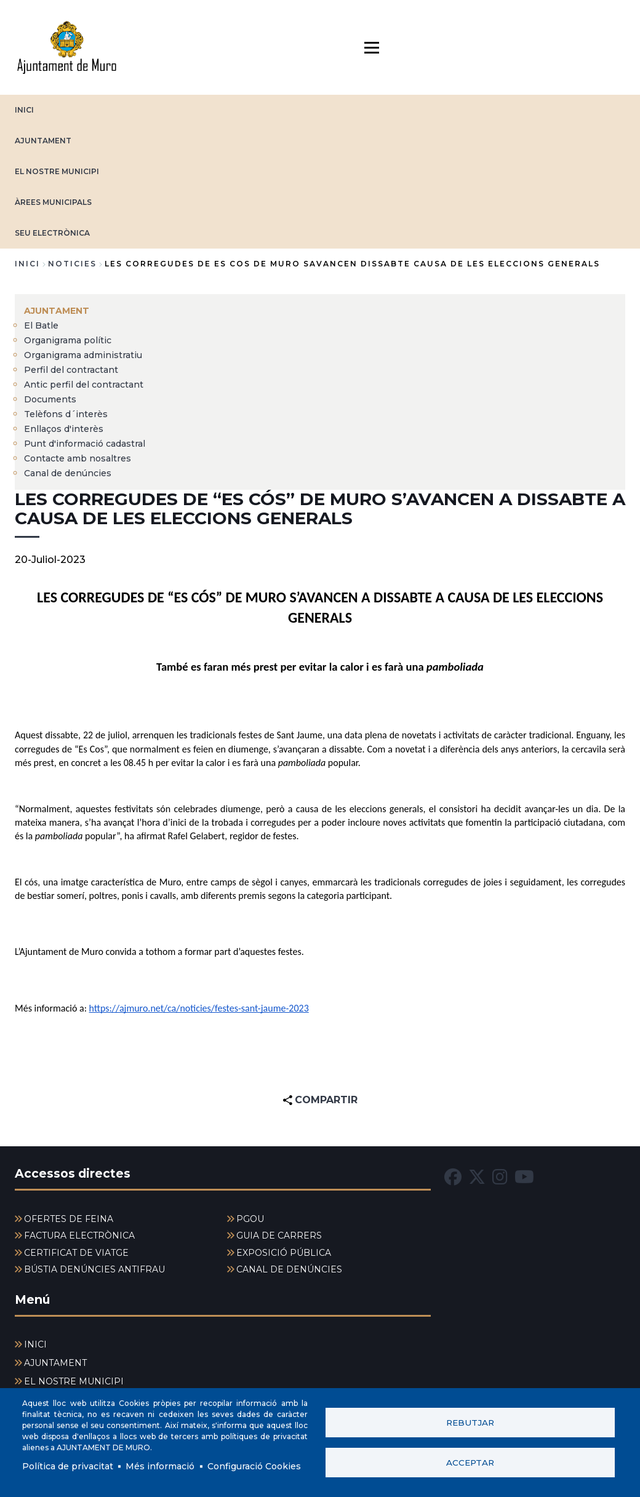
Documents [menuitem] (50, 399)
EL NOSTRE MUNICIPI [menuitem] (74, 1381)
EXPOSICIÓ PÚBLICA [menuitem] (283, 1252)
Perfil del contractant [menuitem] (71, 369)
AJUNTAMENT (43, 140)
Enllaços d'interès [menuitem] (63, 428)
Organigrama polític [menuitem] (67, 340)
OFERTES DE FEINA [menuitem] (68, 1219)
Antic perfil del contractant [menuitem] (83, 384)
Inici (27, 263)
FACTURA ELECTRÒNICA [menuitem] (79, 1235)
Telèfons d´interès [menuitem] (66, 414)
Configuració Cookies (254, 1466)
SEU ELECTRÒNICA (52, 233)
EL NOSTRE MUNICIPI (57, 171)
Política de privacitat (67, 1466)
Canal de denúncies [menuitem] (67, 473)
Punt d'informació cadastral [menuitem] (84, 443)
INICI (24, 109)
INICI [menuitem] (35, 1344)
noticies (72, 263)
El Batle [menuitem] (41, 325)
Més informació (160, 1466)
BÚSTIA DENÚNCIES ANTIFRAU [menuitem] (94, 1269)
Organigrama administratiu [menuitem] (83, 355)
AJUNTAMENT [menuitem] (56, 310)
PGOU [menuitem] (250, 1219)
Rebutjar (470, 1422)
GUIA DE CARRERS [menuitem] (279, 1235)
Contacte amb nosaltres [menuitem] (77, 458)
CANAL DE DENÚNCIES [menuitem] (289, 1269)
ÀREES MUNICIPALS (53, 202)
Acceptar (470, 1462)
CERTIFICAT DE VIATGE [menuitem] (76, 1252)
